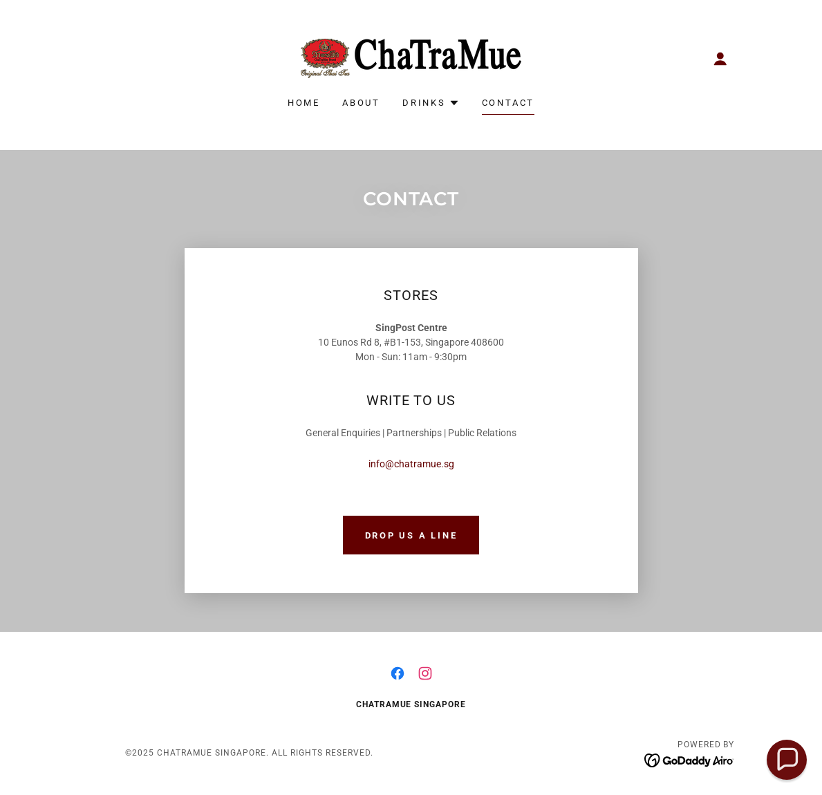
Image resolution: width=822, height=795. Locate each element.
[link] (411, 57)
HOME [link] (304, 102)
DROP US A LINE (411, 535)
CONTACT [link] (508, 102)
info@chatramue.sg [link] (411, 463)
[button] (720, 59)
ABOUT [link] (361, 102)
